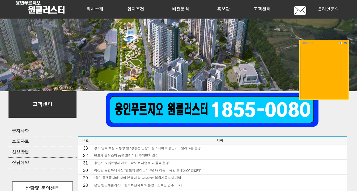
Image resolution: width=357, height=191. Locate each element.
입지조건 (135, 9)
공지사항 (20, 131)
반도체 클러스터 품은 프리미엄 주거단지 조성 (126, 155)
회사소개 (94, 9)
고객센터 (262, 9)
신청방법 (20, 152)
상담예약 (20, 162)
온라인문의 (328, 9)
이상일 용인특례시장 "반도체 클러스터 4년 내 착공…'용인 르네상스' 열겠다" (147, 170)
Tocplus (307, 43)
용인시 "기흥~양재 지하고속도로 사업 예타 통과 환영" (132, 163)
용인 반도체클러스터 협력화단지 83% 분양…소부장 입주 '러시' (138, 185)
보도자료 (20, 141)
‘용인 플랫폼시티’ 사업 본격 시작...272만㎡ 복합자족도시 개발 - (138, 178)
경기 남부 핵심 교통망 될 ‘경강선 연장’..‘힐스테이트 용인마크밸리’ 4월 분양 (147, 148)
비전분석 (180, 9)
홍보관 (223, 9)
